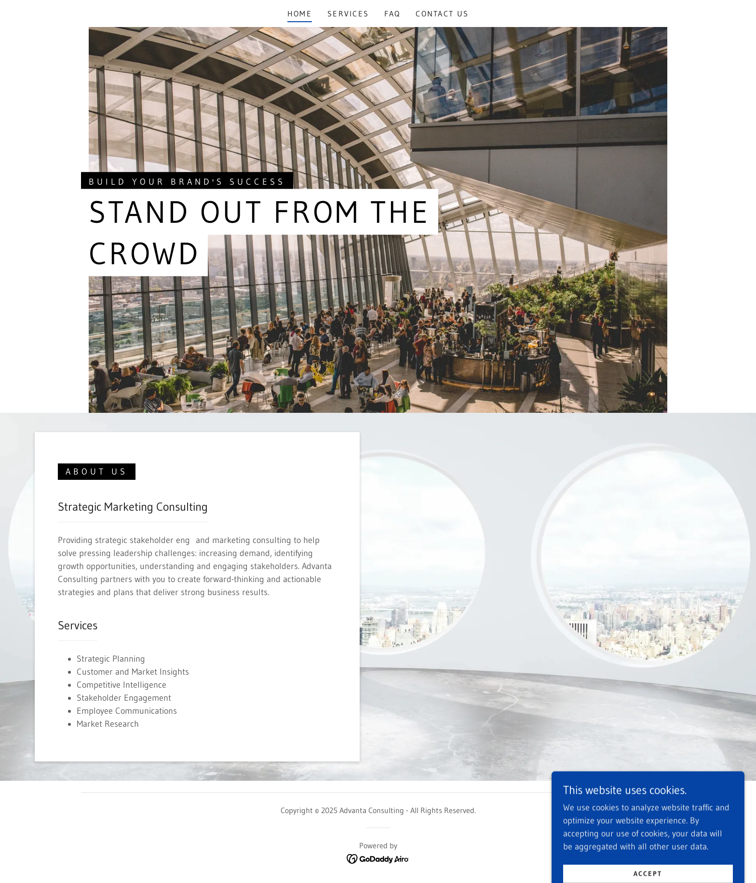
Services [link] (348, 13)
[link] (378, 858)
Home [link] (299, 13)
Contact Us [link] (442, 13)
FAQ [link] (392, 13)
